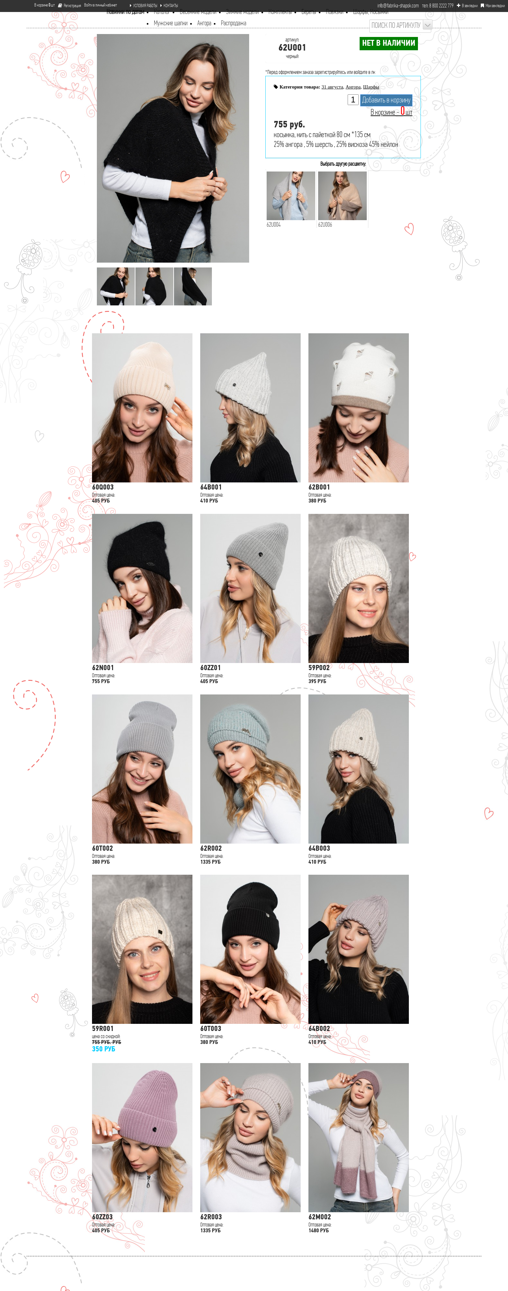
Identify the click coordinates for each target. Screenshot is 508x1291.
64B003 (319, 849)
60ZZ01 (210, 668)
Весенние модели (198, 12)
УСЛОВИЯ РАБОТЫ (143, 5)
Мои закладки (493, 5)
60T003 (210, 1029)
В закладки (467, 5)
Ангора (204, 23)
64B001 (211, 488)
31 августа (332, 86)
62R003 (211, 1217)
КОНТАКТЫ (169, 5)
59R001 (103, 1029)
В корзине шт (42, 5)
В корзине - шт (391, 113)
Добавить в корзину (386, 100)
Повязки (334, 12)
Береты (309, 12)
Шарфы (371, 86)
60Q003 (103, 488)
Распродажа (233, 23)
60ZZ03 (102, 1217)
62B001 (319, 488)
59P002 (319, 668)
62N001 (103, 668)
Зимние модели (242, 12)
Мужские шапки (171, 23)
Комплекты (280, 12)
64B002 (319, 1029)
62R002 (211, 849)
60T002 (102, 849)
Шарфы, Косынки (370, 12)
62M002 (319, 1217)
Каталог (162, 12)
